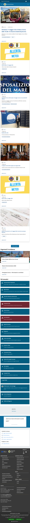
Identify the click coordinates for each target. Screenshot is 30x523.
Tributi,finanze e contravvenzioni (7, 476)
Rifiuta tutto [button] (19, 519)
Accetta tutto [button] (11, 519)
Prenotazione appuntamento (21, 487)
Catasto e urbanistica (20, 466)
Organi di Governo (5, 457)
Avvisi (18, 477)
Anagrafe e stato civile (20, 457)
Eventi (18, 482)
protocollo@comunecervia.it (7, 495)
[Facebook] (24, 452)
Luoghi (18, 481)
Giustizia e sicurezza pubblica (6, 475)
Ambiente (3, 478)
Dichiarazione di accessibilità (6, 511)
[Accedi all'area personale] (26, 1)
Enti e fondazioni (4, 462)
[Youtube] (26, 452)
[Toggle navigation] (1, 4)
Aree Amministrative (5, 459)
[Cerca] (28, 4)
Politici (3, 464)
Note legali (4, 509)
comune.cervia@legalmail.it (6, 494)
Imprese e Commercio (20, 462)
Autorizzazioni (4, 481)
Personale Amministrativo (6, 466)
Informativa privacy (5, 508)
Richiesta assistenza (20, 492)
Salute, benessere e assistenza (7, 480)
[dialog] (15, 517)
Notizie (4, 27)
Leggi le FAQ (19, 490)
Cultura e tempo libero (20, 459)
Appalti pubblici (19, 464)
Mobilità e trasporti (20, 469)
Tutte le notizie (15, 246)
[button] (15, 521)
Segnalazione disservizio (20, 489)
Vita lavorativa (19, 461)
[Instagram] (24, 453)
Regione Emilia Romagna (5, 1)
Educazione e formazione (6, 473)
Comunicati (18, 475)
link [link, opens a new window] (23, 517)
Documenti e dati (5, 467)
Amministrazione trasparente (6, 506)
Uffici (3, 461)
